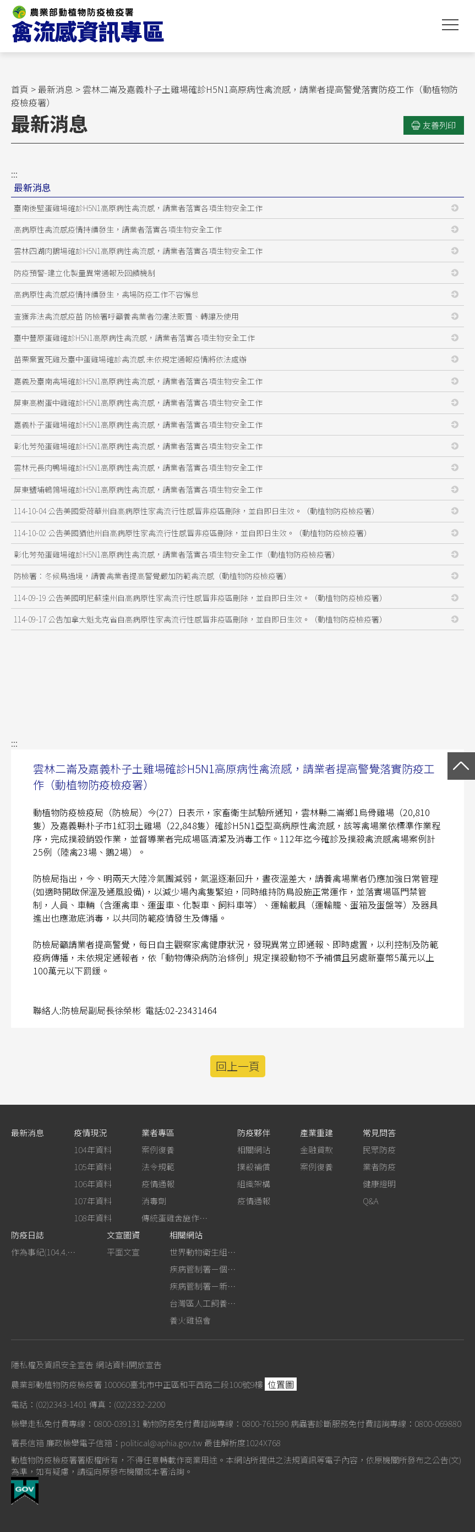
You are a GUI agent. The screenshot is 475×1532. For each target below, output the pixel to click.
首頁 (20, 89)
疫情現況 (90, 1132)
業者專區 (157, 1132)
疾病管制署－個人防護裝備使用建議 (203, 1269)
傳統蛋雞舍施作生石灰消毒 (174, 1218)
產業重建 (316, 1132)
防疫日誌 (27, 1235)
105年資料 (93, 1166)
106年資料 (93, 1183)
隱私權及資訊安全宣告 (52, 1364)
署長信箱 (27, 1442)
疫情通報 (157, 1183)
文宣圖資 (123, 1235)
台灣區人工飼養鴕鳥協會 (203, 1303)
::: (14, 173)
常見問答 (379, 1132)
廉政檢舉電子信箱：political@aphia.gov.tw (124, 1442)
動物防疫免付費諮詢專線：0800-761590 (215, 1423)
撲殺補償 (253, 1166)
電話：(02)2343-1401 (49, 1404)
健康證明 (379, 1183)
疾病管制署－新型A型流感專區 (203, 1286)
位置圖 (280, 1384)
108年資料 (93, 1218)
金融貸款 (316, 1149)
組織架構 (253, 1183)
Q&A (371, 1200)
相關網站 (253, 1149)
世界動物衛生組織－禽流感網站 (203, 1252)
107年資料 (93, 1200)
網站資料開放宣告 (129, 1364)
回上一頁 (238, 1066)
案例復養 (157, 1149)
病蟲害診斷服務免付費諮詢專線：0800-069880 (376, 1423)
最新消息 (55, 89)
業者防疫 (379, 1166)
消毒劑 (153, 1200)
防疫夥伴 (253, 1132)
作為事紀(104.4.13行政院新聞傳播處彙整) (44, 1252)
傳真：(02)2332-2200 (127, 1404)
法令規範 (157, 1166)
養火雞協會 (190, 1320)
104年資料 (93, 1149)
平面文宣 (123, 1252)
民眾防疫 (379, 1149)
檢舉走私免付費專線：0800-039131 (75, 1423)
